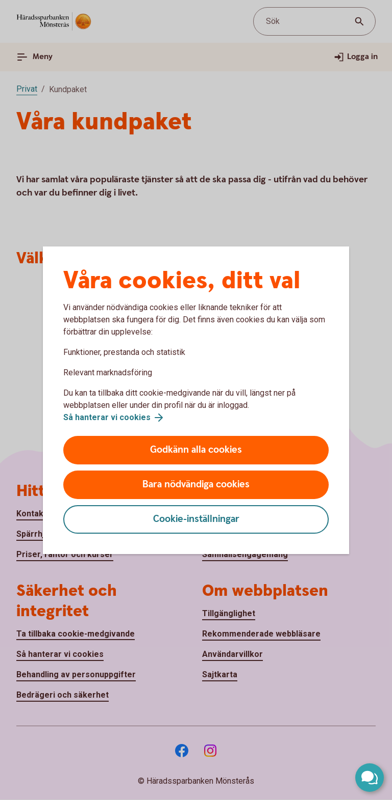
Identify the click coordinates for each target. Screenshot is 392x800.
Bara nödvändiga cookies (196, 484)
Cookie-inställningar (196, 519)
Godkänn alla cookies (196, 450)
